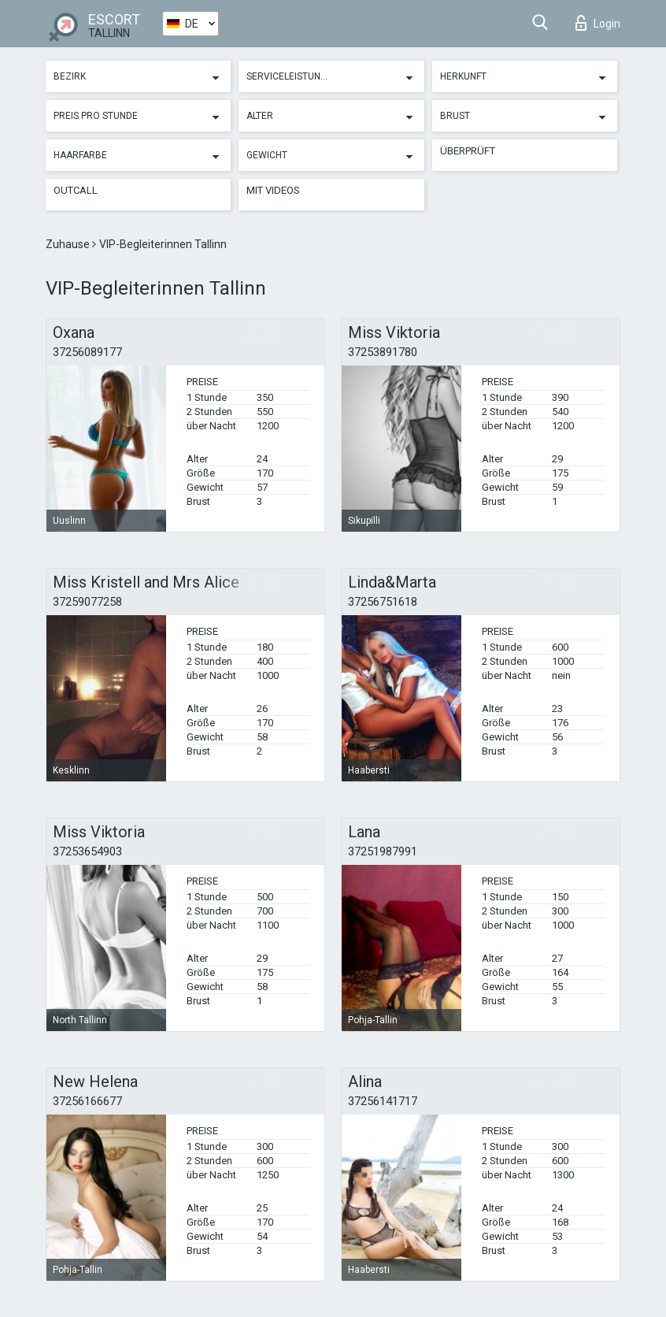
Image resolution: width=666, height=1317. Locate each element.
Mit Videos (273, 190)
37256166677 (87, 1101)
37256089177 (87, 352)
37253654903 (87, 851)
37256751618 (382, 602)
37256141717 (382, 1101)
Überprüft (467, 151)
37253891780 (382, 352)
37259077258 (87, 602)
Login (597, 23)
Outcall (76, 190)
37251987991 (382, 851)
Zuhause (69, 244)
